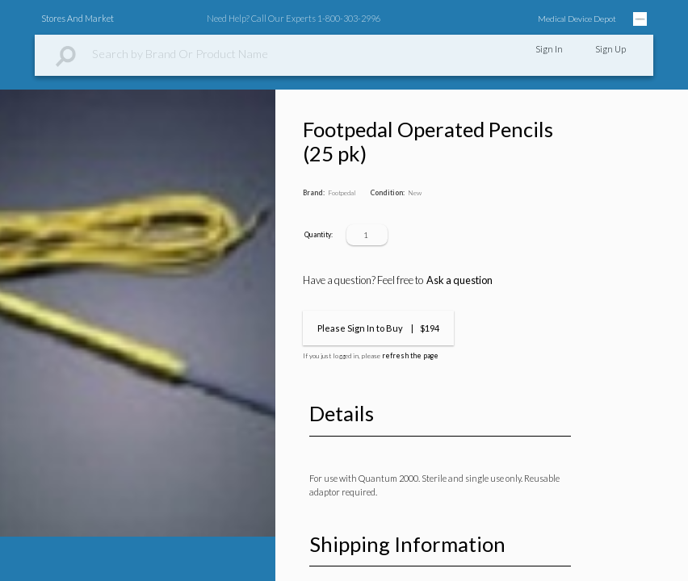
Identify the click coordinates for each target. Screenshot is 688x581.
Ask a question (459, 280)
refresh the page (410, 356)
